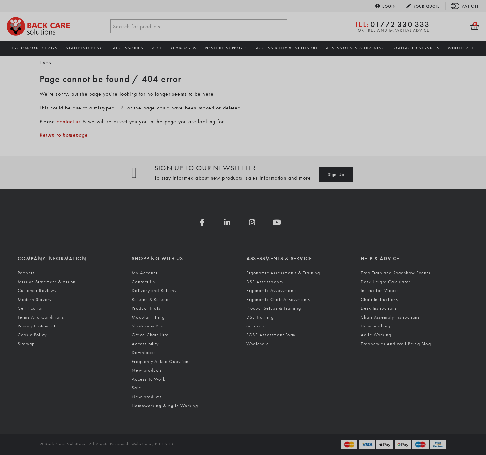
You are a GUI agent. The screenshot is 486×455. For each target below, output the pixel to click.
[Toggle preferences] (141, 431)
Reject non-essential (89, 431)
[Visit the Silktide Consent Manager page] (184, 431)
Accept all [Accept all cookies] (34, 431)
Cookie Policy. (35, 411)
